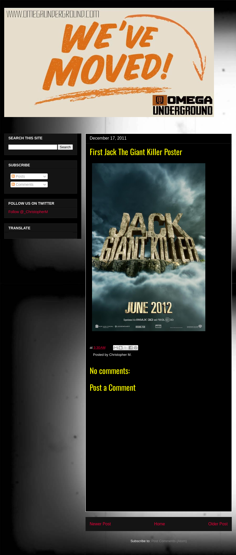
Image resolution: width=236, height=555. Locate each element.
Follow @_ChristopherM (28, 212)
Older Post (218, 524)
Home (159, 524)
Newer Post (100, 524)
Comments (23, 184)
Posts (18, 176)
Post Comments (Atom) (169, 541)
